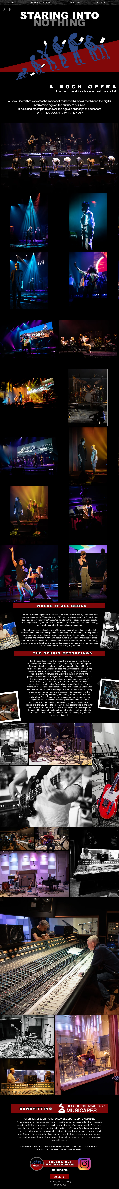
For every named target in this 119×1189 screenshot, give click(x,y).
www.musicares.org (55, 1146)
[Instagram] (3, 9)
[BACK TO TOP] (59, 1176)
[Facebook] (9, 9)
